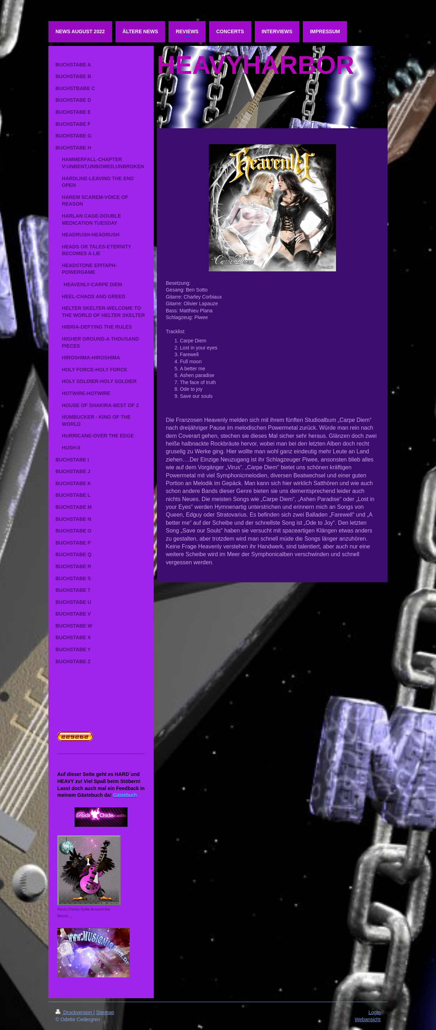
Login (375, 1012)
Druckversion (74, 1012)
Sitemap (105, 1012)
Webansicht (368, 1019)
